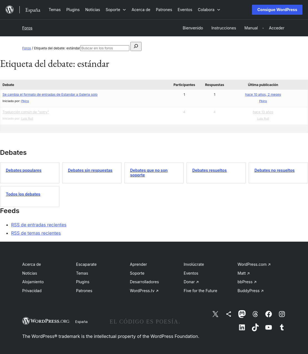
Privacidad (32, 290)
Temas (82, 273)
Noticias (29, 273)
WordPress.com (254, 264)
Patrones (84, 290)
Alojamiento (33, 281)
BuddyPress (251, 290)
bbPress (247, 281)
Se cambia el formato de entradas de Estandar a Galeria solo (49, 94)
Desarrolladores (144, 281)
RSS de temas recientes (36, 233)
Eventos (191, 273)
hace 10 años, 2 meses (263, 94)
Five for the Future (200, 290)
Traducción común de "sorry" (25, 112)
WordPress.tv (144, 290)
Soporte (137, 273)
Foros (27, 28)
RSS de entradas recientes (38, 224)
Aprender (138, 264)
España (81, 321)
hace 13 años (263, 112)
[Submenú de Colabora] (209, 9)
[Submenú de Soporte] (116, 9)
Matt (244, 273)
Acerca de (31, 264)
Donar (191, 281)
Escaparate (86, 264)
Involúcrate (194, 264)
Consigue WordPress (277, 9)
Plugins (82, 281)
